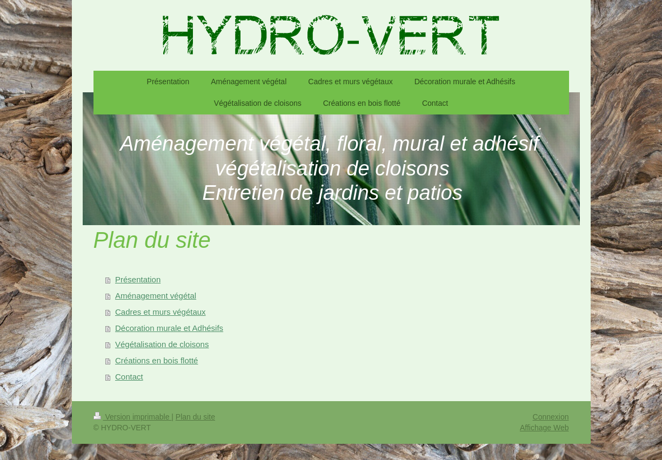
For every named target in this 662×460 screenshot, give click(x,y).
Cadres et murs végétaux (160, 311)
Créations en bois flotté (156, 360)
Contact (129, 376)
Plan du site (195, 416)
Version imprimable (132, 416)
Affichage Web (544, 427)
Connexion (551, 416)
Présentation (138, 279)
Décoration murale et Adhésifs (169, 328)
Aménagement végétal (155, 295)
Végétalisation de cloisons (162, 344)
